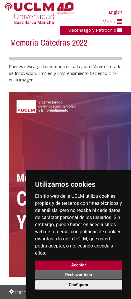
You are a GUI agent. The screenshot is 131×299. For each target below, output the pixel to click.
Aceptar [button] (78, 265)
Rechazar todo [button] (78, 274)
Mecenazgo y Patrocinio (94, 30)
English (115, 12)
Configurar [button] (78, 284)
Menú (112, 21)
